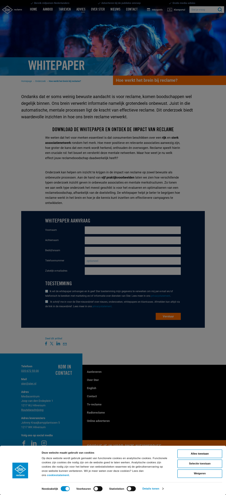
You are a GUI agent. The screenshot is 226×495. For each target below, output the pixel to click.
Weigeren (200, 473)
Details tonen (150, 488)
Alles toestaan (200, 453)
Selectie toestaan (200, 463)
